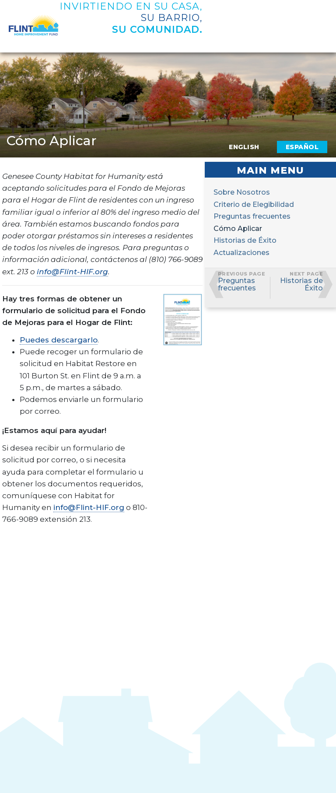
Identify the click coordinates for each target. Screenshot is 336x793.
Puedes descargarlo (59, 339)
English (244, 147)
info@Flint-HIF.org (72, 271)
